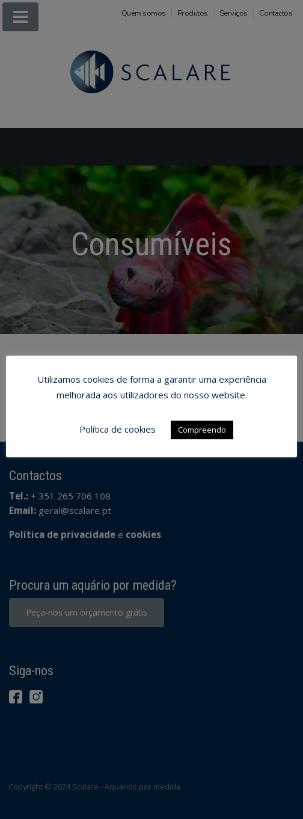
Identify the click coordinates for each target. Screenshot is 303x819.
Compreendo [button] (202, 429)
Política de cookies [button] (117, 429)
